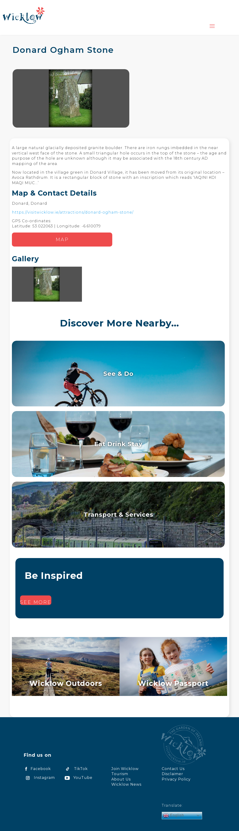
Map (62, 239)
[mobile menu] (212, 26)
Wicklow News (126, 784)
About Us (121, 779)
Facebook (37, 769)
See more (35, 602)
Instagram (39, 777)
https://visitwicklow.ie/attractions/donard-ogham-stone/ (73, 212)
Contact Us (173, 769)
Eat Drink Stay (118, 444)
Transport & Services (118, 514)
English (173, 815)
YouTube (77, 777)
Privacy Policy (176, 779)
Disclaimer (172, 774)
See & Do (118, 373)
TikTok (75, 769)
